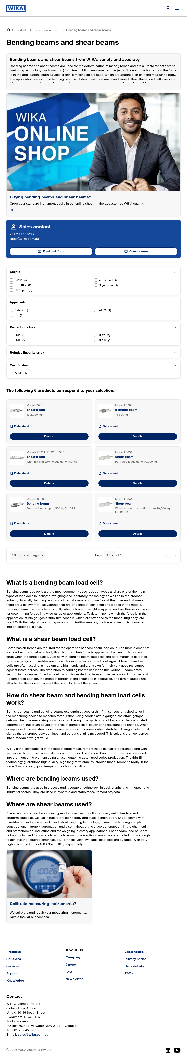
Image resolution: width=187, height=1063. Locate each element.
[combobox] (27, 555)
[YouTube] (177, 1050)
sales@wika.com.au (24, 239)
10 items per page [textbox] (25, 555)
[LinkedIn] (168, 1050)
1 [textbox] (107, 555)
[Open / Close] (177, 8)
